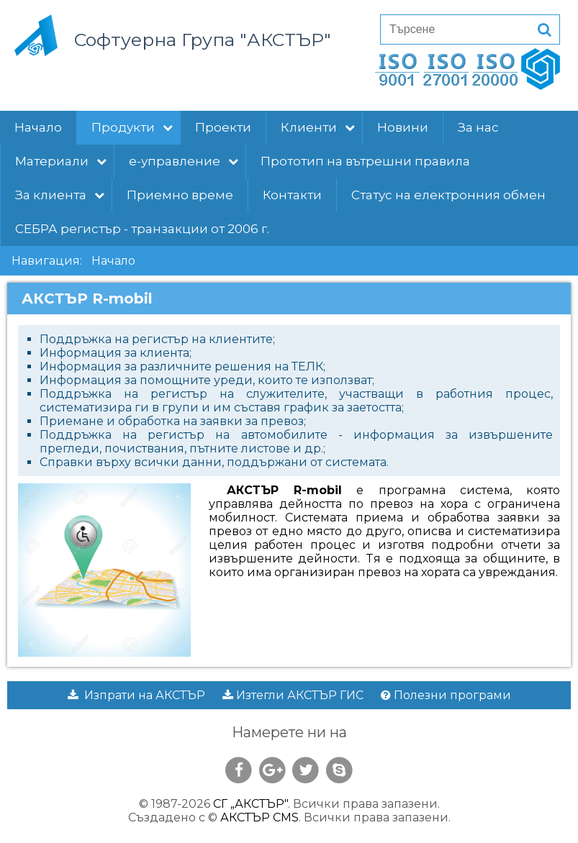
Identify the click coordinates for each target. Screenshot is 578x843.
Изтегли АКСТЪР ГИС (292, 695)
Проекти (223, 127)
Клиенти (318, 127)
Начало (38, 127)
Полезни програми (446, 695)
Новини (402, 127)
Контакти (292, 195)
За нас (478, 127)
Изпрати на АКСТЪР (136, 695)
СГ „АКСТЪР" (250, 804)
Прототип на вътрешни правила (365, 161)
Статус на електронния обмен (448, 195)
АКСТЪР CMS (259, 817)
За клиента (59, 195)
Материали (61, 161)
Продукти (132, 127)
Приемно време (180, 195)
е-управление (183, 161)
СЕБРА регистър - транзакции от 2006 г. (142, 229)
